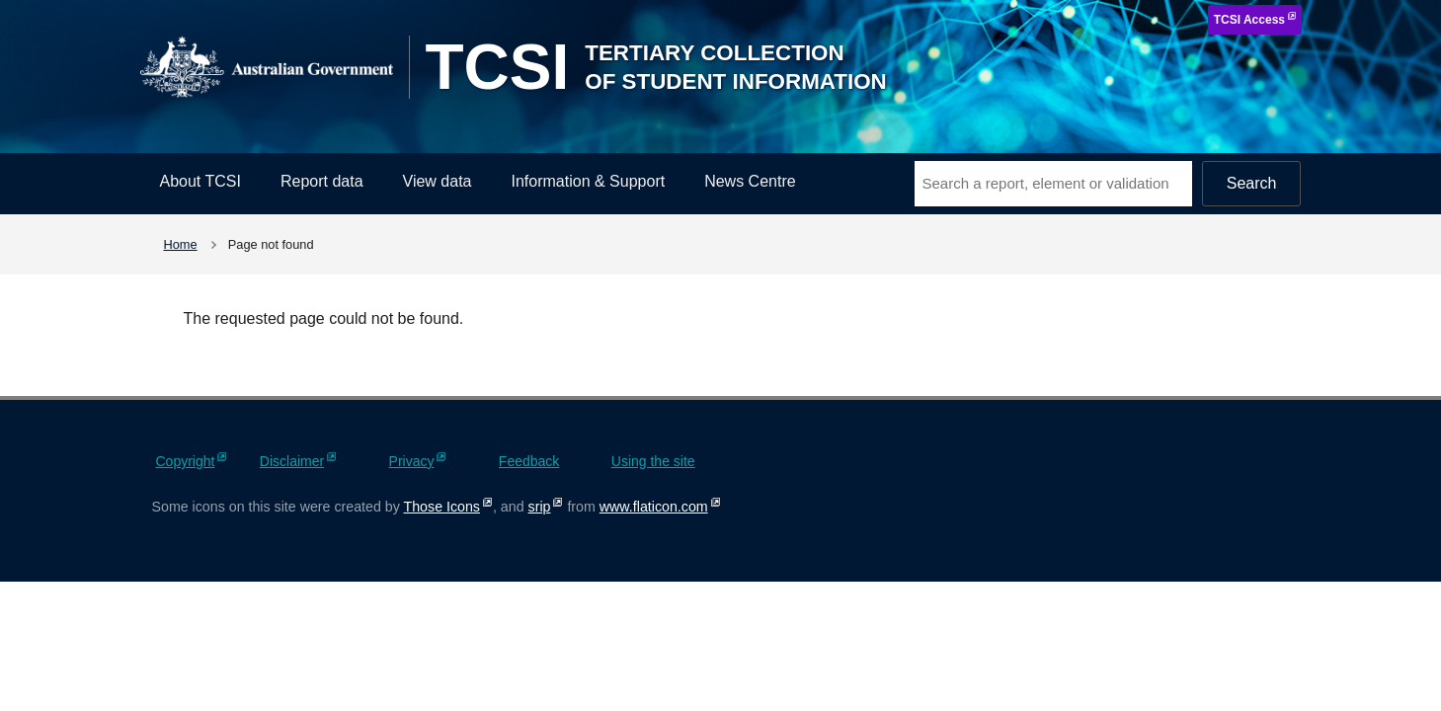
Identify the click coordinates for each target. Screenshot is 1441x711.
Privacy (412, 461)
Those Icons (442, 506)
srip (539, 506)
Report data (321, 181)
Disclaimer (292, 461)
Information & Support (589, 181)
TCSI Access (1249, 20)
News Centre (749, 181)
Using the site (653, 461)
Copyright (185, 461)
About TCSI (200, 181)
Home (181, 244)
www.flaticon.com (654, 506)
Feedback (529, 461)
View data (437, 181)
